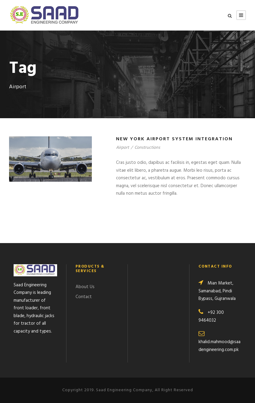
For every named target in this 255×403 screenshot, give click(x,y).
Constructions (147, 147)
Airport (122, 147)
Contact (84, 297)
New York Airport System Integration (174, 139)
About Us (85, 287)
